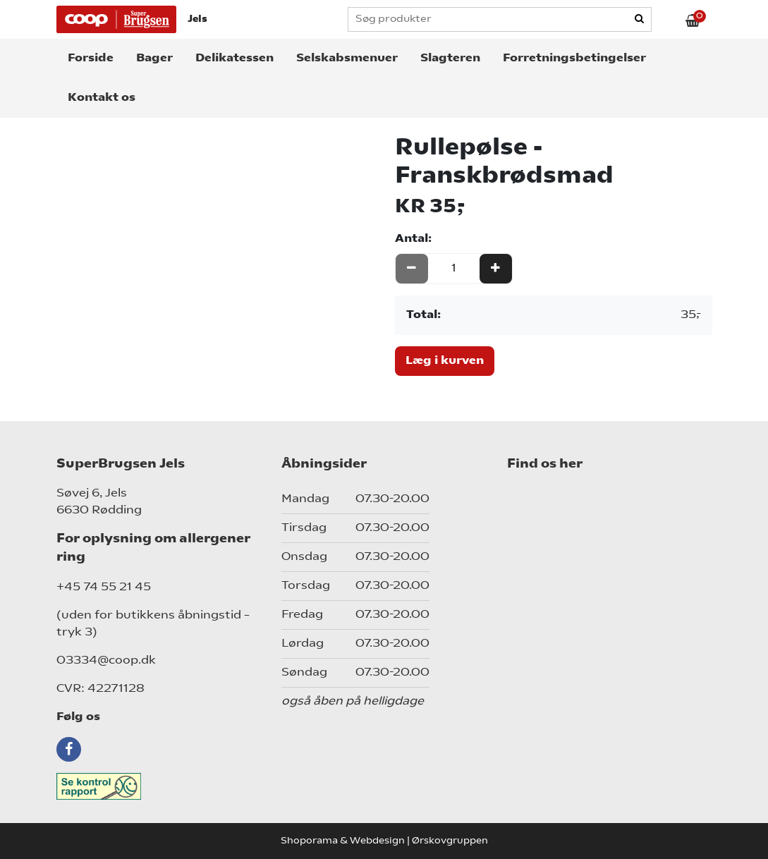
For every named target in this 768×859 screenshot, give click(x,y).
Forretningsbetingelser (574, 58)
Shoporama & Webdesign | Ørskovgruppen (384, 841)
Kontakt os (101, 98)
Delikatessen (234, 58)
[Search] (640, 19)
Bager (154, 58)
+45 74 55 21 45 (103, 587)
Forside (91, 58)
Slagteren (450, 58)
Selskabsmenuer (347, 58)
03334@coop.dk (106, 660)
